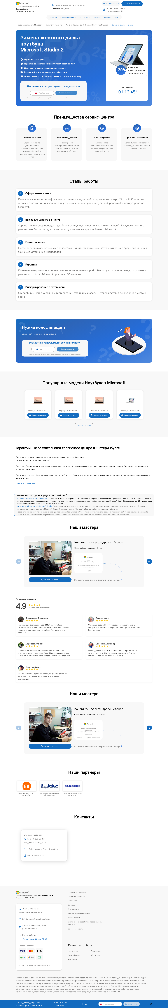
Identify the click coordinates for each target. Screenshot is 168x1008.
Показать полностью (25, 483)
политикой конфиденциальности (70, 98)
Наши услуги (74, 917)
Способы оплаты (75, 929)
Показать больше (84, 425)
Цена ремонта (84, 17)
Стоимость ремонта (77, 892)
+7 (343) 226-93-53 (44, 841)
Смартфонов (74, 955)
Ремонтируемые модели (79, 913)
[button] (149, 561)
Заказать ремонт (37, 415)
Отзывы (117, 17)
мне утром (60, 9)
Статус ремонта (111, 3)
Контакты (107, 17)
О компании (52, 17)
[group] (27, 788)
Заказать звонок (131, 3)
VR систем (95, 955)
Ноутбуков (73, 951)
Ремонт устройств (69, 17)
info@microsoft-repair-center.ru (34, 919)
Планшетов (96, 951)
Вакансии (97, 17)
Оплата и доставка (76, 896)
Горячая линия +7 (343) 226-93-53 (70, 5)
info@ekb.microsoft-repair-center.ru (41, 849)
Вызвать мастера (49, 580)
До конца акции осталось (60, 1004)
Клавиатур (73, 959)
